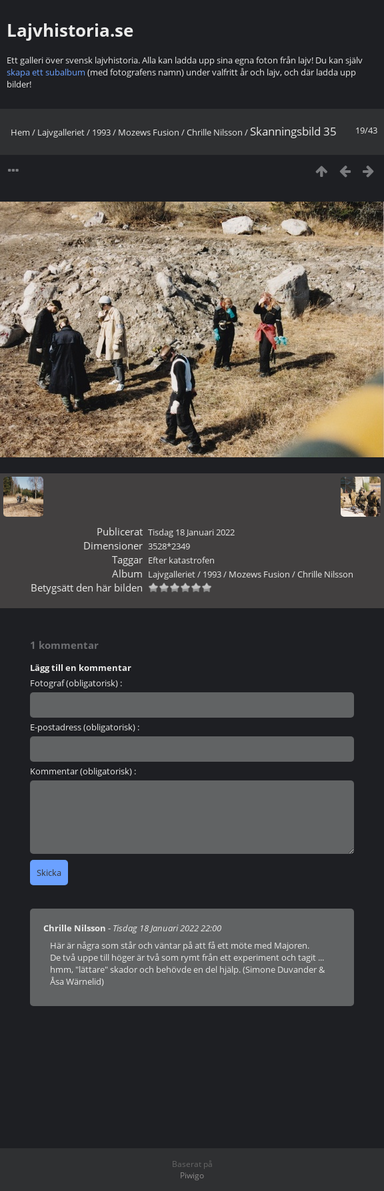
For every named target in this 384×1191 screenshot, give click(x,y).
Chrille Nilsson (215, 132)
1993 (101, 132)
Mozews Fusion (148, 132)
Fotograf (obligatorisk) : (76, 683)
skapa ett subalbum (46, 72)
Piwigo (192, 1175)
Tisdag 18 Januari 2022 (191, 532)
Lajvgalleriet (61, 132)
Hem (20, 132)
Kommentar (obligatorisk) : (83, 771)
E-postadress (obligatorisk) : (84, 727)
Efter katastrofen (181, 560)
